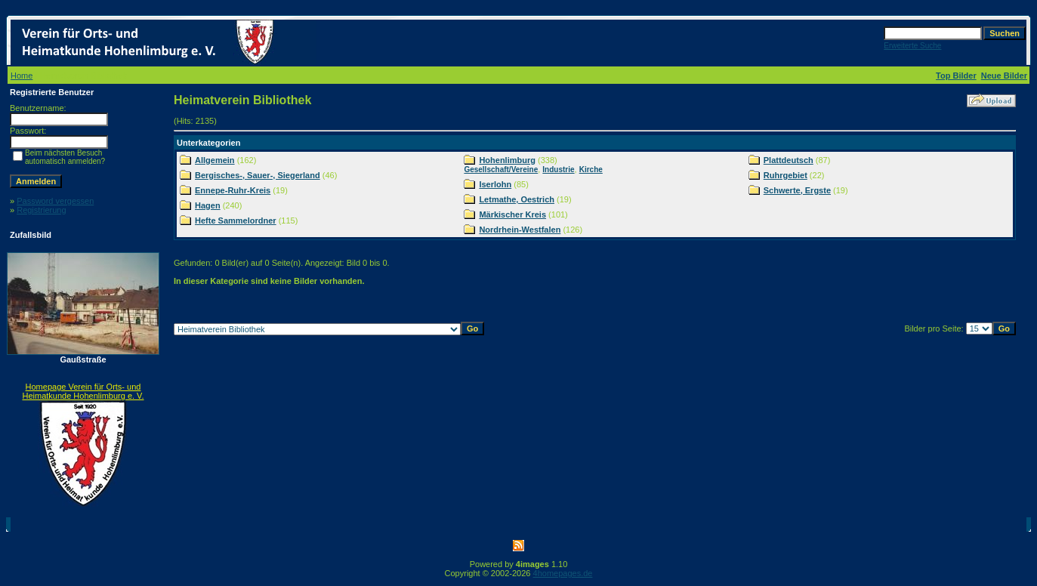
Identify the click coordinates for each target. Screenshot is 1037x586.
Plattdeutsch (788, 160)
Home (21, 75)
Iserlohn (495, 184)
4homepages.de (563, 573)
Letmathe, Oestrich (516, 199)
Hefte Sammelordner (235, 220)
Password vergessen (55, 200)
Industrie (558, 169)
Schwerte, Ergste (797, 190)
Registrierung (41, 209)
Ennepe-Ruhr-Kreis (232, 190)
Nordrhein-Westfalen (519, 229)
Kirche (591, 169)
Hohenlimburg (507, 160)
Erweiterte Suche (912, 46)
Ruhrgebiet (785, 175)
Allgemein (215, 160)
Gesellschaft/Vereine (501, 169)
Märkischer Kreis (512, 214)
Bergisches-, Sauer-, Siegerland (257, 175)
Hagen (208, 205)
